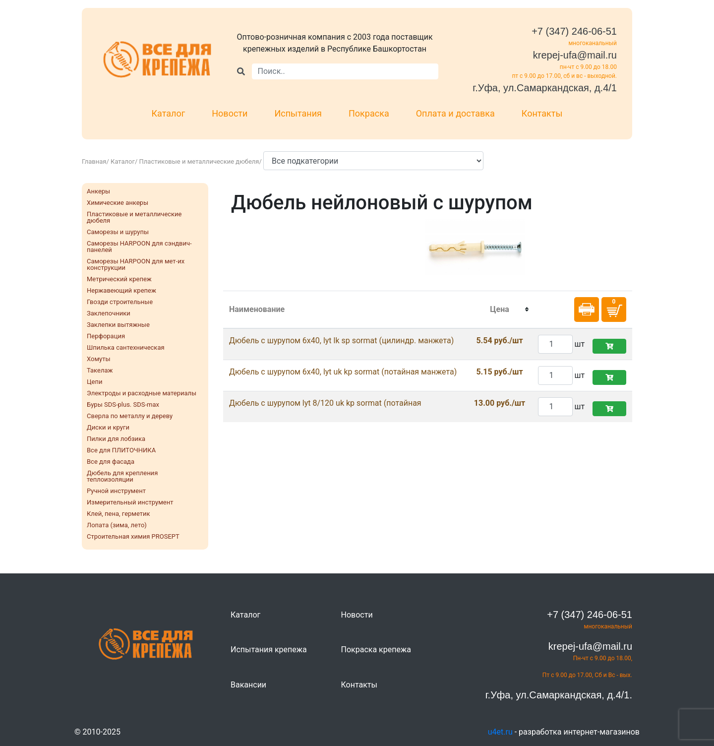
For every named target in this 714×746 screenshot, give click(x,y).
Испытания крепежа (269, 649)
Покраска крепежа (376, 649)
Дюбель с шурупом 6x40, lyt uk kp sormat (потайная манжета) (343, 371)
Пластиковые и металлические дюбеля (199, 161)
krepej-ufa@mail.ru (575, 55)
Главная (94, 161)
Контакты (542, 113)
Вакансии (248, 684)
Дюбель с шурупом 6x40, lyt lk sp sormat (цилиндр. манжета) (341, 340)
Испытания (298, 113)
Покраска (369, 113)
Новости (229, 113)
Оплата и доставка (455, 113)
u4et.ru (500, 732)
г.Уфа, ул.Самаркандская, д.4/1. (558, 694)
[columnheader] (500, 309)
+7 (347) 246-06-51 (574, 31)
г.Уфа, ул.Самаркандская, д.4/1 (545, 87)
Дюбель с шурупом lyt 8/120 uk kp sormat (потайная (325, 403)
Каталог (168, 113)
